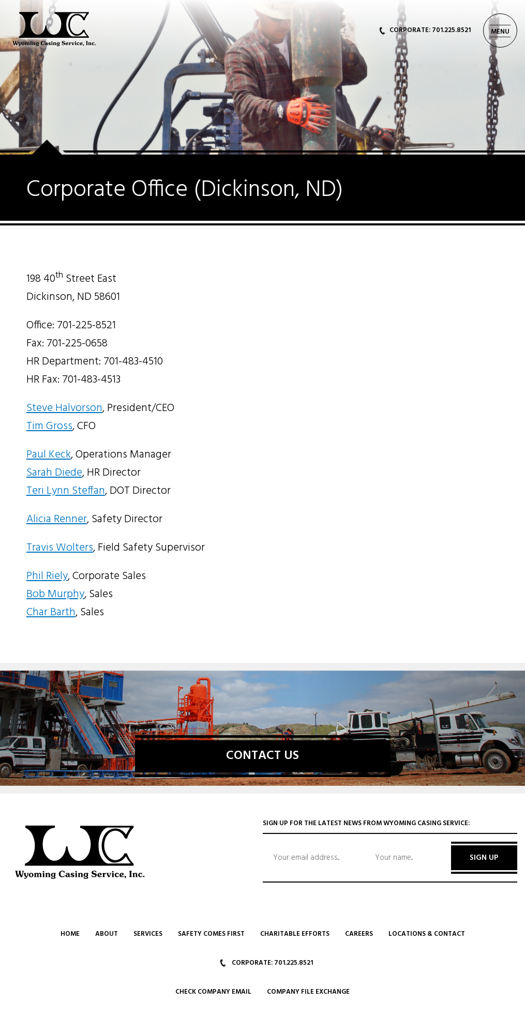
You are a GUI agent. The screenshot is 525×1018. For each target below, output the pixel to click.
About (106, 934)
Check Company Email (213, 991)
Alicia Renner (56, 519)
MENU (500, 31)
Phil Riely (47, 576)
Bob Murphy (55, 594)
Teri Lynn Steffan (65, 490)
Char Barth (51, 612)
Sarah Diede (54, 472)
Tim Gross (49, 426)
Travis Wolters (59, 547)
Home (70, 934)
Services (147, 934)
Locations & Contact (426, 934)
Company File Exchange (308, 991)
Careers (359, 934)
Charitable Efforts (294, 934)
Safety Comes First (211, 934)
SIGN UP (484, 858)
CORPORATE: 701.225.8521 (425, 30)
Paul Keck (48, 454)
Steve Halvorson (64, 408)
